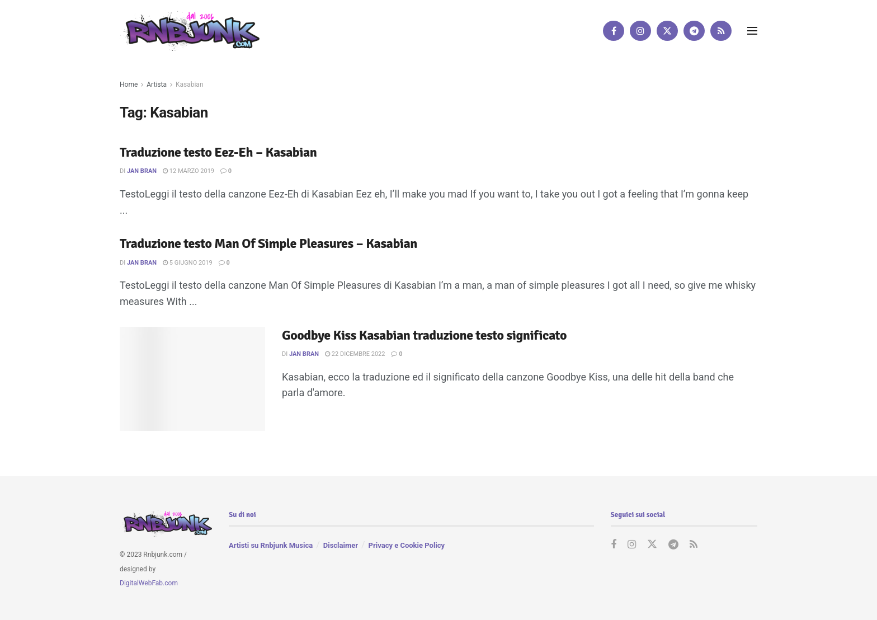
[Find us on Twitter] (667, 31)
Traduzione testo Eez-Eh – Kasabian (218, 152)
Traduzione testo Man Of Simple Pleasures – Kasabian (268, 243)
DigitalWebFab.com (149, 583)
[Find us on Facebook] (613, 31)
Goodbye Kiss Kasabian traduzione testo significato (424, 335)
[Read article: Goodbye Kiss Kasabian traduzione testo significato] (192, 379)
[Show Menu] (752, 31)
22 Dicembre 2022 (355, 354)
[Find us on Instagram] (640, 31)
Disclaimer (340, 545)
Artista (157, 84)
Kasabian (190, 84)
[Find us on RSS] (721, 31)
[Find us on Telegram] (694, 31)
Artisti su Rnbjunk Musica (271, 545)
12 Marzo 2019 (188, 171)
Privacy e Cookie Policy (407, 545)
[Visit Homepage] (190, 30)
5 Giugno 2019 (188, 262)
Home (129, 84)
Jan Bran (142, 171)
